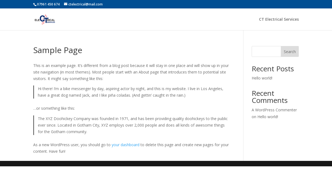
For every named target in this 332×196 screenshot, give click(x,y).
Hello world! (262, 78)
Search (290, 51)
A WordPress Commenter (274, 109)
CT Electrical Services (279, 19)
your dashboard (125, 144)
